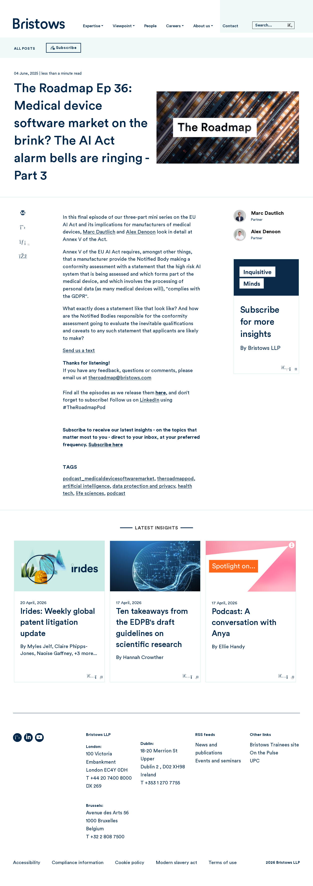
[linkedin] (22, 242)
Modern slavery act (176, 862)
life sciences (90, 493)
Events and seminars (218, 761)
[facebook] (22, 256)
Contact (230, 26)
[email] (22, 213)
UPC (255, 761)
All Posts (24, 48)
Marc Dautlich (267, 213)
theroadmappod (175, 478)
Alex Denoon (265, 231)
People (150, 26)
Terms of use (222, 862)
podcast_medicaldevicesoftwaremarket (108, 478)
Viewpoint (122, 26)
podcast (116, 493)
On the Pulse (264, 753)
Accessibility (26, 862)
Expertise (91, 26)
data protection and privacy (143, 486)
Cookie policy (129, 862)
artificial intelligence (86, 486)
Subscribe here (105, 444)
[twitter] (22, 227)
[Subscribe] (63, 48)
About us (201, 26)
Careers (173, 26)
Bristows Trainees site (274, 745)
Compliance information (78, 862)
